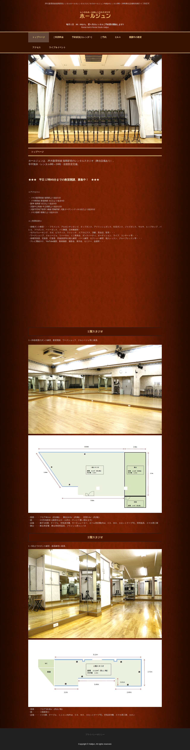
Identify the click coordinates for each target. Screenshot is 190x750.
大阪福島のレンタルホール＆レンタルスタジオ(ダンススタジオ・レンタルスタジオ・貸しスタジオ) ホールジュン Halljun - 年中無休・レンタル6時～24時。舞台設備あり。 (95, 14)
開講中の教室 (135, 37)
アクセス (36, 47)
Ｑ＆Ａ (118, 37)
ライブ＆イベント (57, 47)
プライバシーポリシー (95, 734)
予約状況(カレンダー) (82, 37)
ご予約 (103, 37)
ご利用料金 (58, 37)
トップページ (38, 37)
